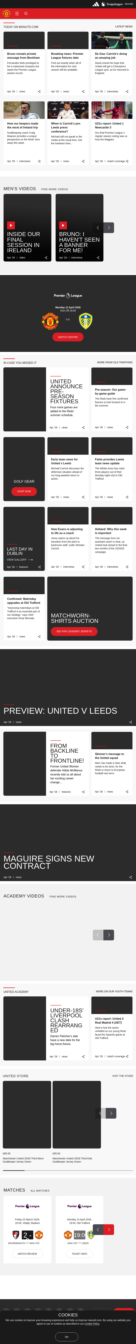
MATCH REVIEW (27, 1253)
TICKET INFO (79, 1253)
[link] (39, 91)
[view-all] (122, 1076)
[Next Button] (108, 227)
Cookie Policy (92, 1323)
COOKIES (68, 1315)
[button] (17, 13)
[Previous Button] (98, 227)
